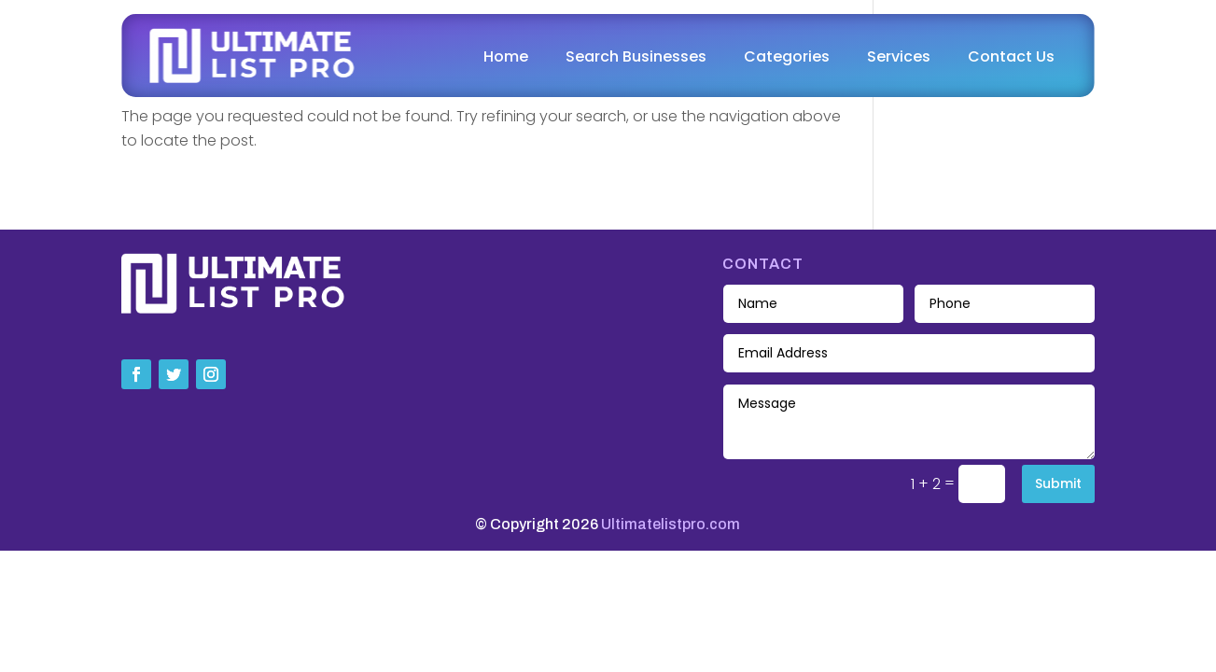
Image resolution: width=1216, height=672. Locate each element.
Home (505, 56)
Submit (1058, 483)
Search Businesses (636, 56)
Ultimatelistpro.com (670, 524)
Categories (787, 56)
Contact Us (1011, 56)
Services (898, 56)
